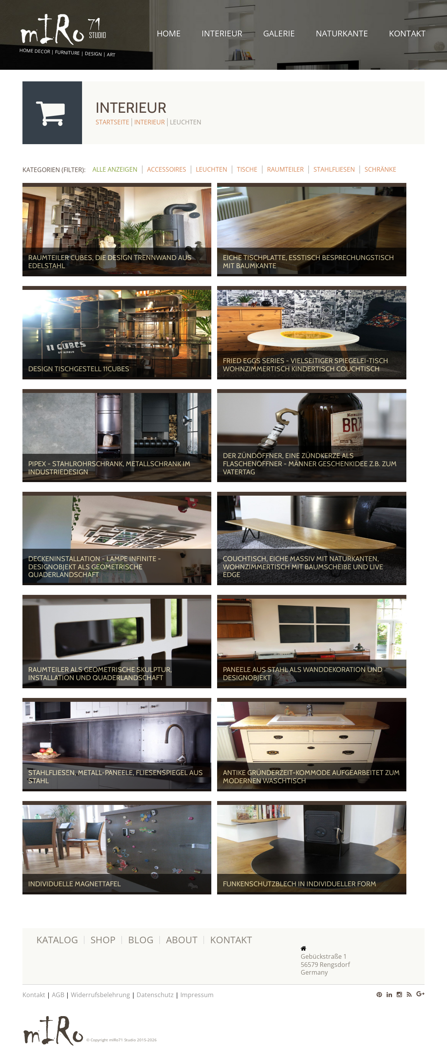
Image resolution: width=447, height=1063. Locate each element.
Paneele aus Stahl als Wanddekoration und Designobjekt (302, 673)
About (181, 940)
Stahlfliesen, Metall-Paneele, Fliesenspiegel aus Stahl (115, 776)
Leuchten (211, 169)
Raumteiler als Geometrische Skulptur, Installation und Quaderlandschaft (100, 673)
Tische (247, 169)
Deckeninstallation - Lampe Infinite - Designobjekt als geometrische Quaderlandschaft (94, 567)
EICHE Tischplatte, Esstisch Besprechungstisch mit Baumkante (308, 261)
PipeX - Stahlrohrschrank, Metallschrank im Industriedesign (109, 468)
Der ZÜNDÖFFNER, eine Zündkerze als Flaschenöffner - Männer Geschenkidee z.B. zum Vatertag (310, 463)
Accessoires (166, 169)
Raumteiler (285, 169)
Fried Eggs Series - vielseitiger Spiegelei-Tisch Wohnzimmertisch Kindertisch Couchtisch (305, 365)
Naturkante (342, 33)
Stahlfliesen (334, 169)
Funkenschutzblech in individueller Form (299, 884)
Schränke (380, 169)
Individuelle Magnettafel (74, 884)
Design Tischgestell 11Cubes (78, 369)
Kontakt (407, 33)
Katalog (57, 940)
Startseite (112, 122)
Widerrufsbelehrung (100, 995)
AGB (58, 995)
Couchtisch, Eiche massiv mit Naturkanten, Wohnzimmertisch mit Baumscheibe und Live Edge (303, 567)
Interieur (222, 33)
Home (169, 33)
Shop (103, 940)
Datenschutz (155, 995)
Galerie (279, 33)
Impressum (197, 995)
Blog (140, 940)
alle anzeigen (114, 169)
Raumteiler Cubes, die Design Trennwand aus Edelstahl (110, 261)
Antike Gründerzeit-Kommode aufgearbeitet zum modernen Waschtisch (311, 776)
